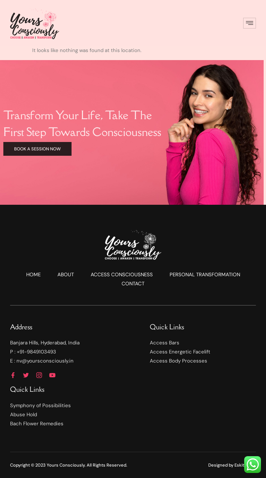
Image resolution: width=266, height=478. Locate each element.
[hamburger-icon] (249, 23)
